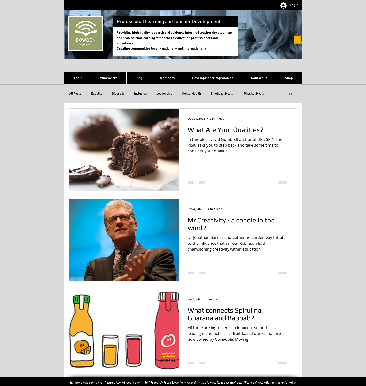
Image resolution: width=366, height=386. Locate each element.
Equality (96, 93)
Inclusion (140, 93)
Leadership (164, 93)
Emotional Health (222, 93)
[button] (297, 38)
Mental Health (191, 93)
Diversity (118, 93)
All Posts (75, 93)
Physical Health (254, 93)
